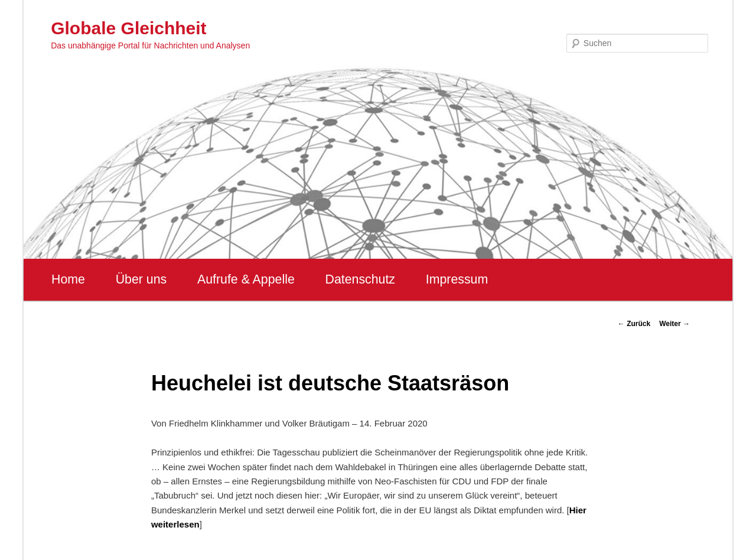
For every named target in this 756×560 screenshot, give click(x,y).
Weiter (674, 324)
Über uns (141, 279)
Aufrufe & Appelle (246, 279)
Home (68, 279)
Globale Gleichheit (128, 28)
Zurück (634, 324)
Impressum (457, 279)
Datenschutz (360, 279)
